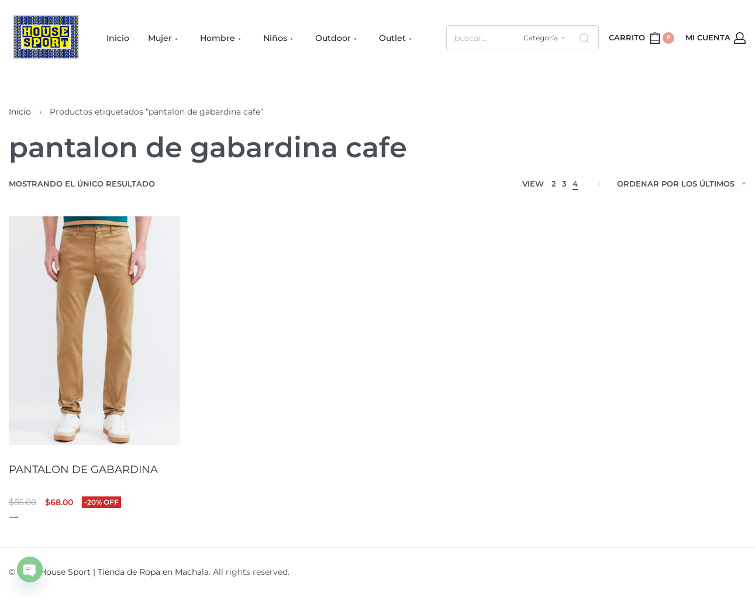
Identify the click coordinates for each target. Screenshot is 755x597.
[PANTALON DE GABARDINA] (94, 330)
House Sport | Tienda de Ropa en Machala (124, 572)
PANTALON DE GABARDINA (83, 469)
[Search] (584, 37)
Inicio (20, 111)
